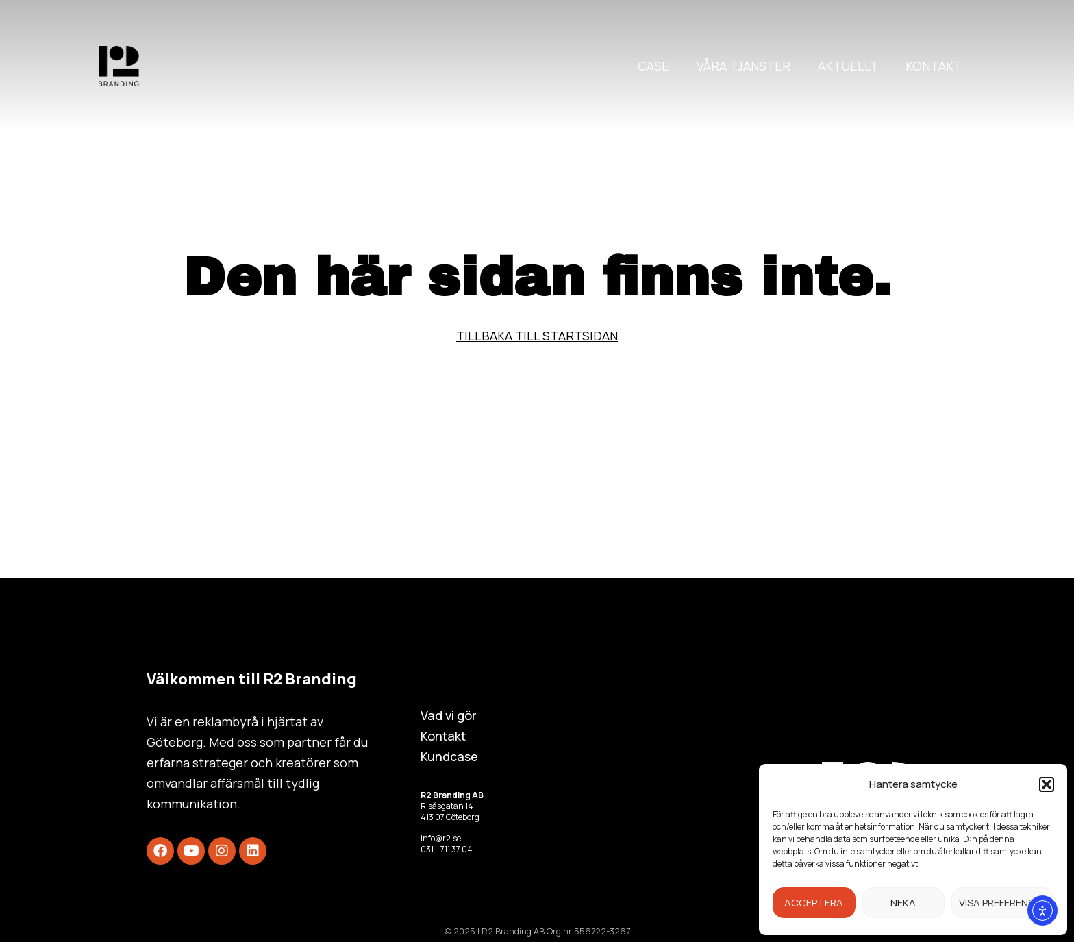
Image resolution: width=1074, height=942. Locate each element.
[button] (1046, 784)
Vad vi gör (449, 715)
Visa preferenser (1002, 902)
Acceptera (813, 902)
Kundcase (449, 756)
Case (653, 66)
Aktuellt (848, 66)
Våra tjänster (743, 66)
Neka (903, 902)
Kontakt (934, 66)
